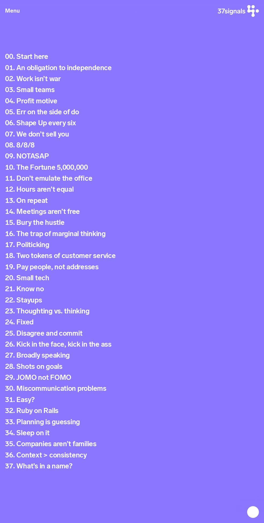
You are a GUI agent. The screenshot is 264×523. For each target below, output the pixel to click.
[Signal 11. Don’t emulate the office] (132, 178)
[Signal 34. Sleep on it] (132, 432)
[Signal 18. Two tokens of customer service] (132, 255)
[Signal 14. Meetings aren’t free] (132, 211)
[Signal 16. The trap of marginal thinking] (132, 233)
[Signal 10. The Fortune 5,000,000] (132, 167)
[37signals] (238, 11)
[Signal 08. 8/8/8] (132, 145)
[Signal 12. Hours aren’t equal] (132, 189)
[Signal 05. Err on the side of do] (132, 112)
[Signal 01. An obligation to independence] (132, 67)
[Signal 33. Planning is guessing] (132, 421)
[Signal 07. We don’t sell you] (132, 134)
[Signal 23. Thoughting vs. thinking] (132, 311)
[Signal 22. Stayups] (132, 300)
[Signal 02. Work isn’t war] (132, 78)
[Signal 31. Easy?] (132, 399)
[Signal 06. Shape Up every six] (132, 123)
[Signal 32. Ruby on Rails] (132, 410)
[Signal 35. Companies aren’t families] (132, 443)
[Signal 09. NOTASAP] (132, 156)
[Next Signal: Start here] (253, 512)
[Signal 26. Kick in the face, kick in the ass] (132, 344)
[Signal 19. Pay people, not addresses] (132, 267)
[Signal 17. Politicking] (132, 244)
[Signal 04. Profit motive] (132, 101)
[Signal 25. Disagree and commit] (132, 333)
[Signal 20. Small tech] (132, 277)
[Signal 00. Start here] (132, 56)
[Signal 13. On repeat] (132, 200)
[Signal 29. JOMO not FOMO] (132, 377)
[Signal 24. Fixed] (132, 322)
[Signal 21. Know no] (132, 289)
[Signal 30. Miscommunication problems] (132, 388)
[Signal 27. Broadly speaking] (132, 355)
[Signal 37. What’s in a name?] (132, 466)
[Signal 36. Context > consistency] (132, 455)
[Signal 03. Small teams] (132, 89)
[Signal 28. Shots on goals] (132, 366)
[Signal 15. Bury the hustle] (132, 222)
